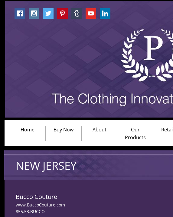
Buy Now (63, 129)
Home (27, 129)
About (99, 129)
